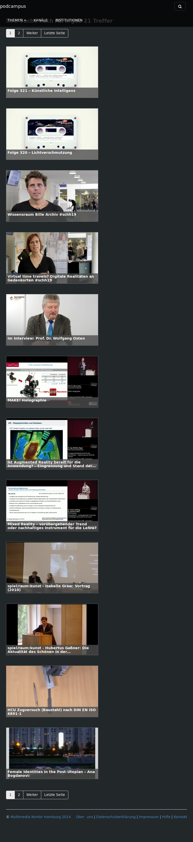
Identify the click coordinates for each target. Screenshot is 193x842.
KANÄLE (41, 20)
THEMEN (17, 20)
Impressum (149, 817)
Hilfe (166, 817)
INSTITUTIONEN (68, 20)
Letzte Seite (54, 33)
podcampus (13, 6)
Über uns (84, 817)
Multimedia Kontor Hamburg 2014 (41, 817)
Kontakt (180, 817)
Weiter (32, 33)
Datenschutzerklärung (116, 817)
